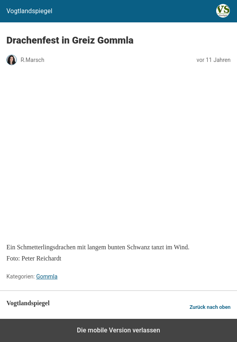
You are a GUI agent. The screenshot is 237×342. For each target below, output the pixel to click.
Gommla (46, 276)
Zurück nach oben (210, 307)
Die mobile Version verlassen (118, 330)
